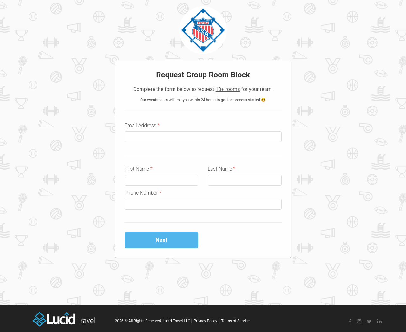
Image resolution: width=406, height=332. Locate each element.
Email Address (142, 125)
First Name (139, 169)
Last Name (221, 169)
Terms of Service (235, 321)
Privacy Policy (205, 321)
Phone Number (143, 193)
